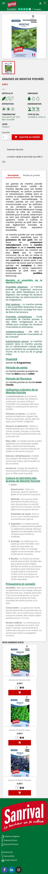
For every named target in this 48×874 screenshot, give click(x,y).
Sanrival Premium (11, 844)
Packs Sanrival (11, 860)
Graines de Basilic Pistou (19, 730)
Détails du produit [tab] (31, 175)
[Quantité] (5, 137)
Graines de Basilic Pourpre (19, 780)
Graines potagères (12, 836)
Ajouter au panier (27, 137)
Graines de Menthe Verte (19, 680)
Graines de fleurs (10, 840)
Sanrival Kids (9, 856)
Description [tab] (13, 175)
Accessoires (7, 852)
